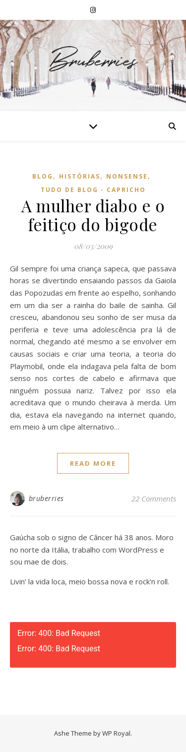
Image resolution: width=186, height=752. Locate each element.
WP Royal (116, 733)
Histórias (79, 176)
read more (93, 463)
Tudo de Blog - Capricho (93, 190)
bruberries (46, 498)
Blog (42, 176)
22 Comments (153, 498)
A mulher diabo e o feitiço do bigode (93, 214)
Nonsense (127, 176)
